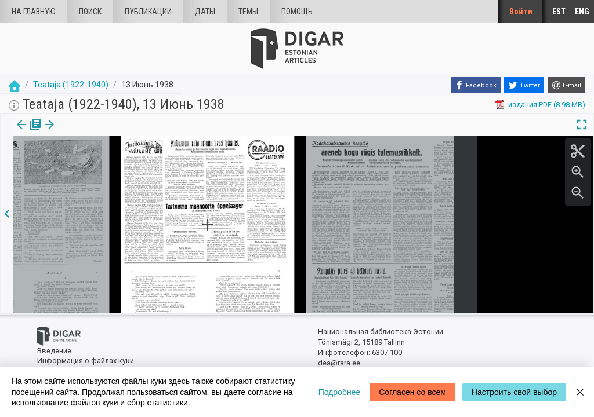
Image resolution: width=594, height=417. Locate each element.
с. (66, 132)
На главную (34, 11)
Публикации (148, 11)
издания (27, 132)
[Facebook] (476, 85)
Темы (248, 11)
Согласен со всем (412, 392)
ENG (582, 11)
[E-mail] (566, 85)
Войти (521, 11)
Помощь (297, 11)
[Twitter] (524, 85)
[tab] (27, 133)
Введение (54, 350)
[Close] (580, 392)
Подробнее (339, 392)
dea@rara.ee (339, 363)
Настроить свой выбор (514, 392)
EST (559, 11)
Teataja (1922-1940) (70, 84)
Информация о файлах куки (85, 360)
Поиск (90, 11)
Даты (205, 11)
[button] (73, 133)
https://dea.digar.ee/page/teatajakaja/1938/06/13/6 (100, 164)
